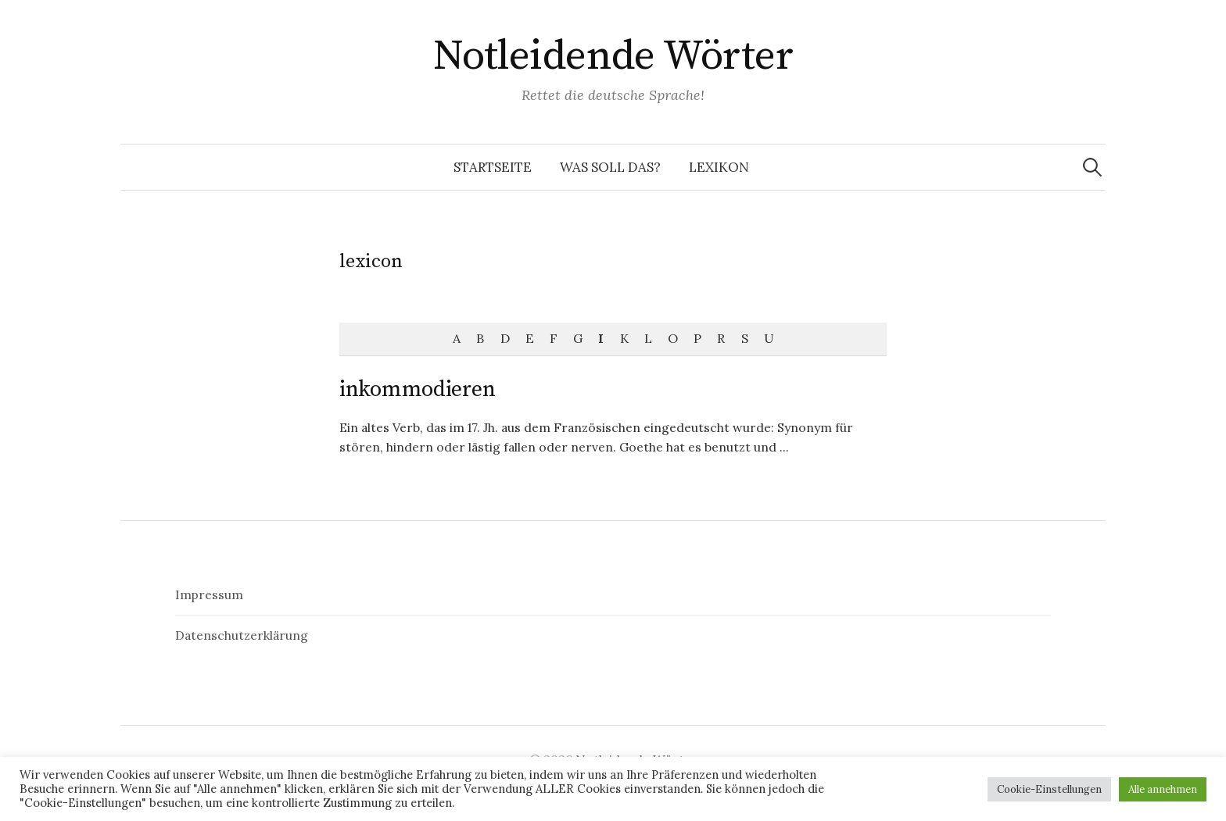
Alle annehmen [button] (1162, 789)
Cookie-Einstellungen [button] (1049, 789)
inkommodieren (417, 389)
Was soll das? (610, 167)
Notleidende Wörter (613, 56)
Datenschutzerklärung (241, 635)
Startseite (492, 167)
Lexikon (719, 167)
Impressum (209, 594)
